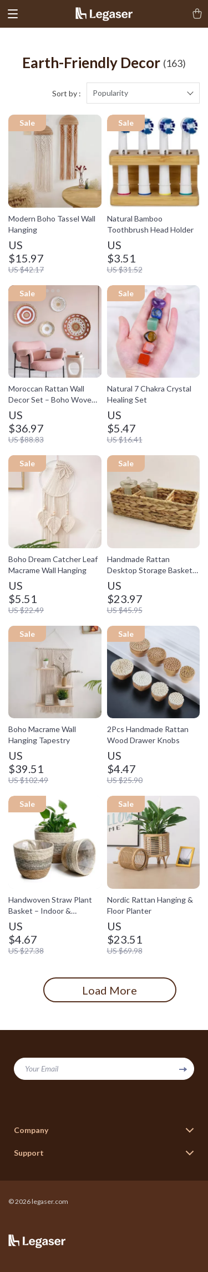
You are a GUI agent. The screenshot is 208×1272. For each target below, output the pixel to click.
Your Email (41, 1068)
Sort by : (66, 93)
